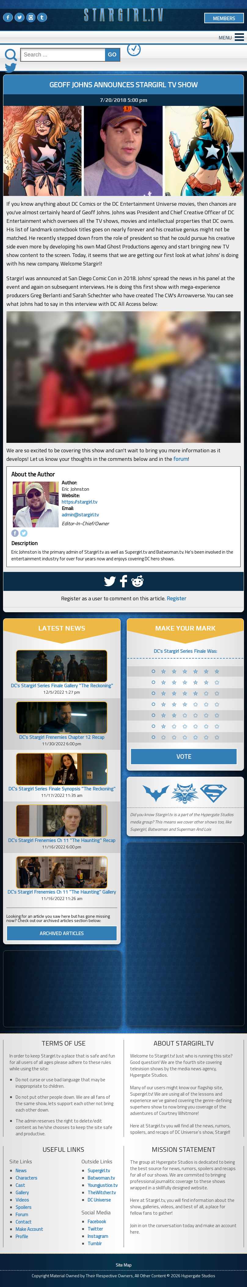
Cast (20, 1185)
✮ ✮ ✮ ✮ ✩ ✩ (191, 693)
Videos (22, 1199)
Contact (23, 1221)
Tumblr (95, 1243)
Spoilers (23, 1207)
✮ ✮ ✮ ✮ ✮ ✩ (191, 682)
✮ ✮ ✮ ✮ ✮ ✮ (191, 671)
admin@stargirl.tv (80, 514)
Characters (26, 1177)
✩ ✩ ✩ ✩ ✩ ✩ (191, 737)
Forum (22, 1214)
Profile (22, 1236)
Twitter (95, 1228)
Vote (183, 756)
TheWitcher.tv (102, 1192)
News (21, 1170)
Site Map (124, 1265)
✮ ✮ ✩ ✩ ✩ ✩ (191, 715)
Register (176, 598)
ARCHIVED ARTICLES (62, 933)
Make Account (29, 1229)
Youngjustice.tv (103, 1185)
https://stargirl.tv (79, 501)
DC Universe (99, 1199)
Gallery (22, 1192)
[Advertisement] (62, 989)
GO (112, 55)
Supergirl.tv (99, 1170)
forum (180, 459)
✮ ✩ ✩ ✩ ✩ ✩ (191, 726)
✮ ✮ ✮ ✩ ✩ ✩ (191, 704)
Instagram (98, 1236)
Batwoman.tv (101, 1177)
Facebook (97, 1221)
